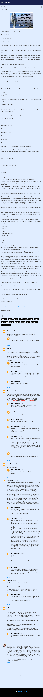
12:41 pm (23, 594)
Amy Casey (10, 390)
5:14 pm (14, 607)
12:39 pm (23, 507)
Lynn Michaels (15, 419)
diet (20, 319)
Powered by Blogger (21, 691)
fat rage (36, 319)
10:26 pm (23, 403)
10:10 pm (23, 362)
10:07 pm (23, 338)
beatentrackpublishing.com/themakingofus (15, 306)
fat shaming (5, 322)
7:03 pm (20, 371)
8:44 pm (22, 453)
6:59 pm (20, 518)
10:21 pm (15, 390)
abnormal (4, 319)
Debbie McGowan (15, 338)
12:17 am (23, 426)
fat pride (31, 319)
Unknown (9, 580)
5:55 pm (22, 633)
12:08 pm (14, 580)
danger (15, 319)
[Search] (41, 3)
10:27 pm (20, 411)
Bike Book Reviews (12, 331)
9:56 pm (19, 331)
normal (23, 322)
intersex (11, 322)
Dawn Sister (10, 480)
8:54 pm (20, 567)
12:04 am (21, 419)
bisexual (10, 319)
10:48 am (16, 480)
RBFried (24, 694)
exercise (25, 319)
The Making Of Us (6, 325)
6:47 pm (20, 436)
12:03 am (17, 463)
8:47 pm (22, 553)
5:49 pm (20, 644)
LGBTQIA (17, 322)
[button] (41, 7)
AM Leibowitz (10, 349)
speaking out (34, 322)
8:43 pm (22, 381)
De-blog (8, 2)
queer (28, 322)
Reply (8, 345)
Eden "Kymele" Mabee (12, 644)
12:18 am (23, 469)
